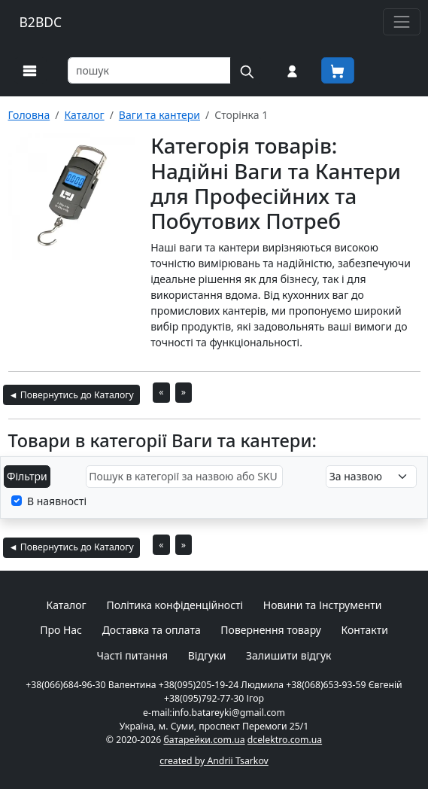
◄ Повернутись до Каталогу (71, 394)
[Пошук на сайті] (246, 70)
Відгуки (207, 655)
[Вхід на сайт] (292, 70)
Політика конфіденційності (174, 605)
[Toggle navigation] (401, 21)
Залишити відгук (289, 655)
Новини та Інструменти (322, 605)
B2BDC (41, 22)
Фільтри (27, 476)
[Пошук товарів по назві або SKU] (149, 70)
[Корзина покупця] (337, 70)
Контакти (364, 630)
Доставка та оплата (151, 630)
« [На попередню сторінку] (161, 391)
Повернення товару (270, 630)
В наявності (57, 501)
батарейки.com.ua (203, 739)
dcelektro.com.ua (284, 739)
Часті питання (132, 655)
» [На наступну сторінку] (183, 391)
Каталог (67, 605)
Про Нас (61, 630)
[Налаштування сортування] (371, 476)
